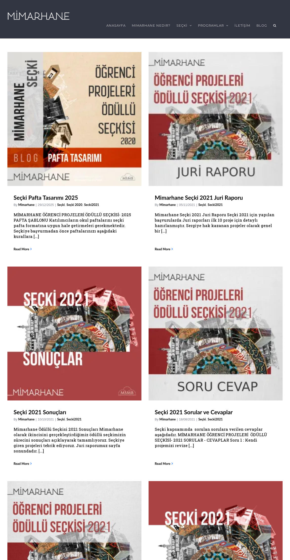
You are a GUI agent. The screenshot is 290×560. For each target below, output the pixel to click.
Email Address (21, 496)
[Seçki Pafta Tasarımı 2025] (74, 116)
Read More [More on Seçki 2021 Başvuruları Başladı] (21, 434)
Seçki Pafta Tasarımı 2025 (46, 194)
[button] (274, 25)
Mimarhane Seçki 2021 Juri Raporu (128, 194)
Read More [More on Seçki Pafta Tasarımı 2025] (21, 246)
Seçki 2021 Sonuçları (181, 194)
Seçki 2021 (169, 265)
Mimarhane (26, 202)
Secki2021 (144, 202)
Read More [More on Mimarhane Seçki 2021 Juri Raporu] (92, 241)
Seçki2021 (97, 399)
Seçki (61, 202)
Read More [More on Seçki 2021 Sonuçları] (162, 246)
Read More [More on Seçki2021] (92, 446)
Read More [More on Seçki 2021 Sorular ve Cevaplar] (233, 241)
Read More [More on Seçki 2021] (162, 311)
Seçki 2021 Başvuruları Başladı (52, 398)
